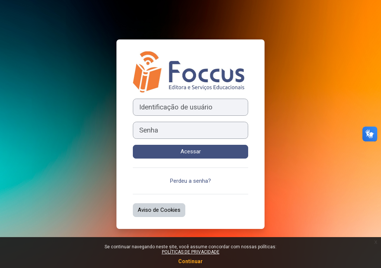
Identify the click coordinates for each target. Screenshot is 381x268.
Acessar (190, 151)
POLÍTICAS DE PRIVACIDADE (191, 252)
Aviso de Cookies (159, 210)
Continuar (190, 261)
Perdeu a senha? (190, 181)
